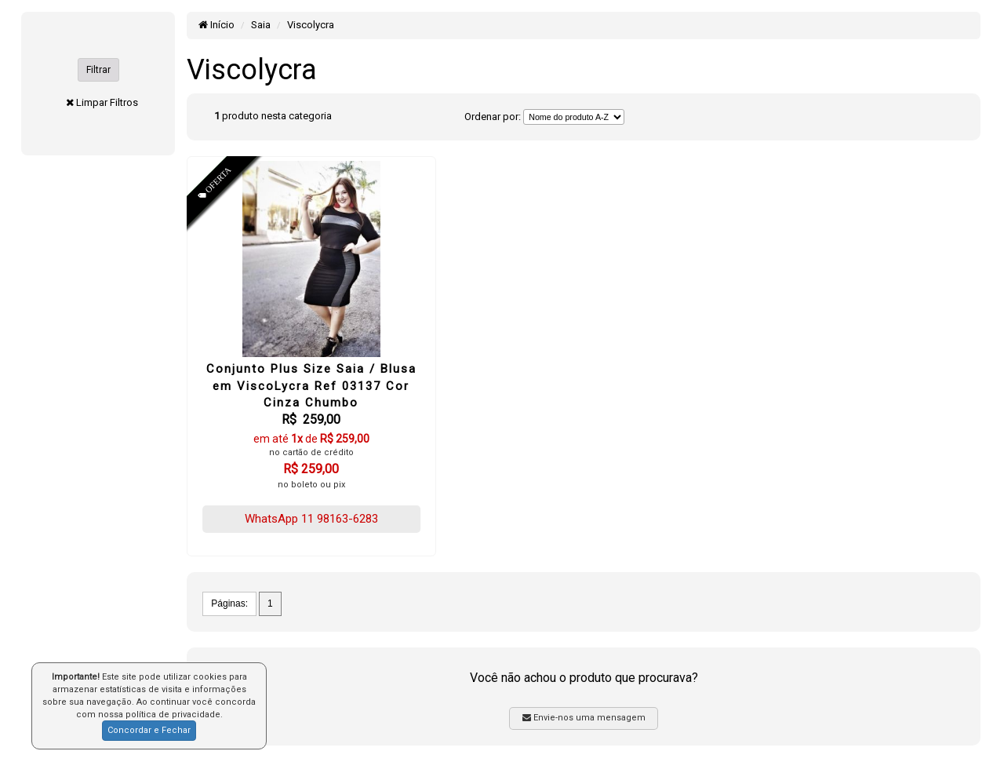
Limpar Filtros (107, 102)
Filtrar (98, 69)
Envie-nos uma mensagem (584, 718)
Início (216, 25)
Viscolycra (310, 25)
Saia (261, 25)
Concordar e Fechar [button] (149, 730)
